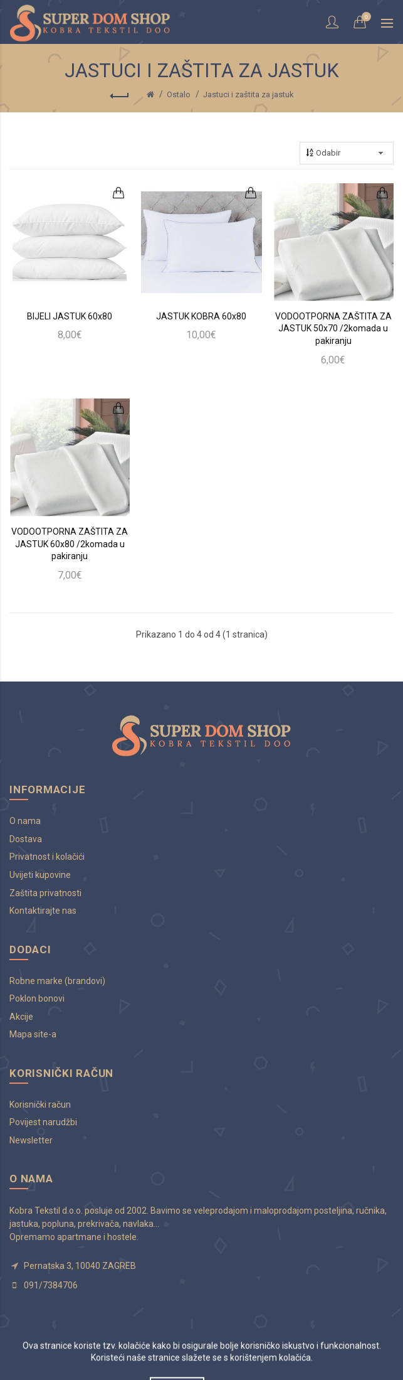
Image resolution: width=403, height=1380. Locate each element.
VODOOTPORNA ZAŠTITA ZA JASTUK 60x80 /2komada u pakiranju (69, 544)
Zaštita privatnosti (45, 893)
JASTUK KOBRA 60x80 (201, 316)
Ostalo (179, 94)
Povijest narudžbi (43, 1122)
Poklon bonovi (37, 998)
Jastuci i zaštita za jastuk (248, 94)
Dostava (25, 839)
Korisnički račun (40, 1104)
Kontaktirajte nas (42, 911)
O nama (25, 821)
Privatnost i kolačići (47, 857)
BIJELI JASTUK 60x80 (69, 316)
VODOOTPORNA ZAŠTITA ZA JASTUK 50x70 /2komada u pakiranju (333, 328)
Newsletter (31, 1140)
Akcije (21, 1017)
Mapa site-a (32, 1034)
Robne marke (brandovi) (57, 981)
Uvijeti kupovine (40, 875)
